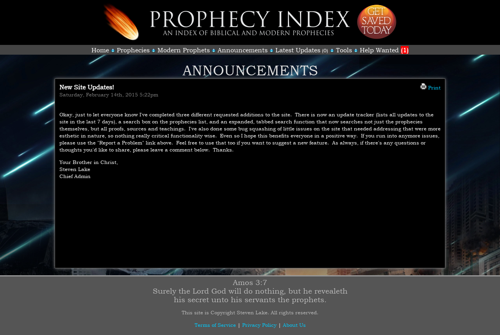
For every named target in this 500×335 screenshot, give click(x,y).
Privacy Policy (259, 324)
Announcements (243, 50)
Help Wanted (384, 50)
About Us (294, 324)
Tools (344, 50)
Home (100, 50)
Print (430, 87)
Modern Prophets (183, 50)
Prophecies (133, 50)
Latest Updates (297, 50)
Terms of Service (215, 324)
